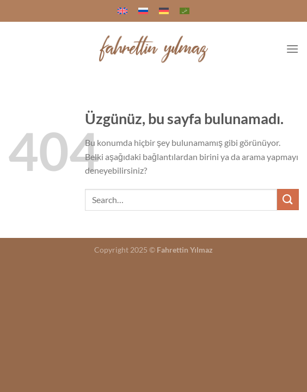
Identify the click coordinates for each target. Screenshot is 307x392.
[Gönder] (288, 199)
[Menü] (292, 48)
